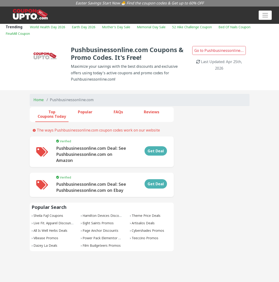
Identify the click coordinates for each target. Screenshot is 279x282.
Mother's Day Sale (116, 27)
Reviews (151, 111)
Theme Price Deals (146, 215)
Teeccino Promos (145, 238)
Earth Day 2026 (83, 27)
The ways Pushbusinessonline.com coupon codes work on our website (96, 130)
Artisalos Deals (143, 223)
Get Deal (156, 150)
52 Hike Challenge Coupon (192, 27)
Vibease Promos (45, 238)
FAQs (118, 111)
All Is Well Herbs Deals (50, 230)
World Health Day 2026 (47, 27)
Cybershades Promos (148, 230)
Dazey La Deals (45, 245)
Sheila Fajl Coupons (48, 215)
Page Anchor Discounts (100, 230)
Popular (85, 111)
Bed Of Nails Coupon (234, 27)
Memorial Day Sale (151, 27)
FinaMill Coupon (18, 33)
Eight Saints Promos (98, 223)
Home (38, 99)
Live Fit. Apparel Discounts (53, 223)
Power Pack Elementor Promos (106, 238)
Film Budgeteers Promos (102, 245)
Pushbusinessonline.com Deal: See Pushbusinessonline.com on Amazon (91, 154)
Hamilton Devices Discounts (104, 215)
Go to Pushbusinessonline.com (220, 50)
